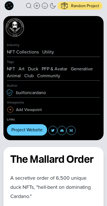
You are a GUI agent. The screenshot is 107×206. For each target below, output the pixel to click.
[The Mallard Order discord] (61, 130)
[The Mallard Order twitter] (52, 130)
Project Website (27, 129)
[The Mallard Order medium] (71, 130)
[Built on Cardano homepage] (9, 5)
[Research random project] (80, 5)
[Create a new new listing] (36, 5)
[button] (28, 5)
